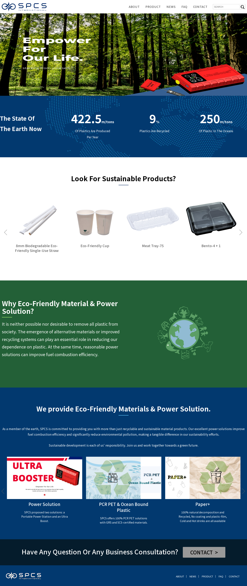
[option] (123, 54)
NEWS (171, 7)
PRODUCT (153, 7)
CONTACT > (204, 552)
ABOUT (134, 7)
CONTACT (200, 7)
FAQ (184, 7)
